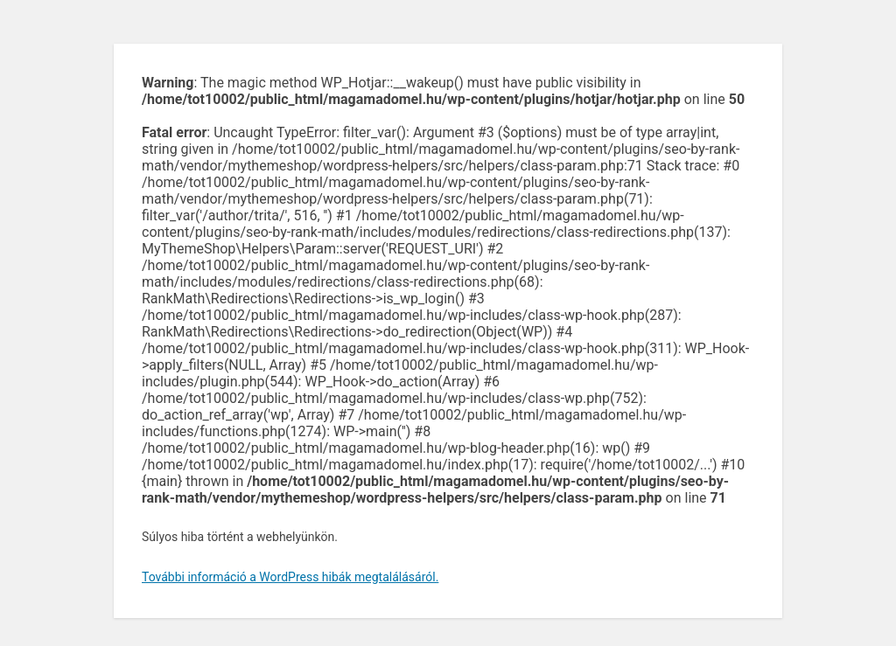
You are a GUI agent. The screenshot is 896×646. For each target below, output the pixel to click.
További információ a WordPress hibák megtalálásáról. (290, 577)
